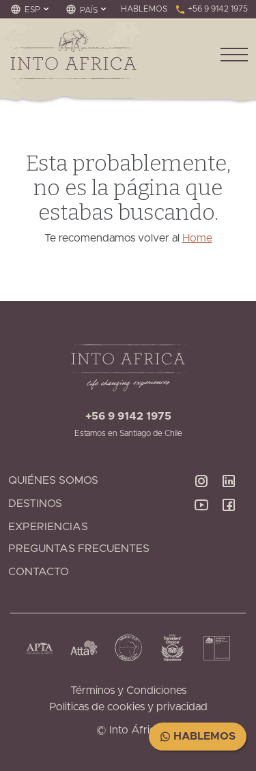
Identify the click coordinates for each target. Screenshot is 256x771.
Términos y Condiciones (128, 690)
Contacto (38, 571)
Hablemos (198, 736)
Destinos (35, 503)
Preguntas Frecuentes (79, 548)
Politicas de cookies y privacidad (128, 706)
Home (197, 238)
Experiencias (48, 526)
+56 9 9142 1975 (211, 9)
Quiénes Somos (53, 480)
